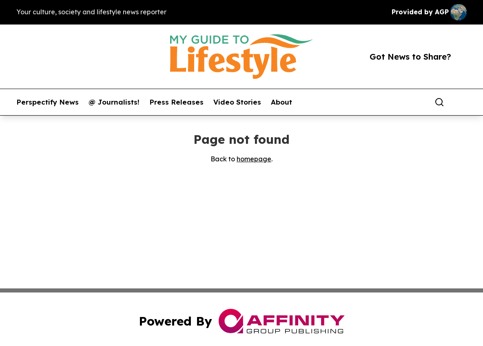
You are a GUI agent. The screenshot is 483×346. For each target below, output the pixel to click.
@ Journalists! (114, 102)
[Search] (439, 102)
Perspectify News (47, 102)
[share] (461, 102)
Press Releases (176, 102)
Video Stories (237, 102)
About (281, 102)
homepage (254, 159)
